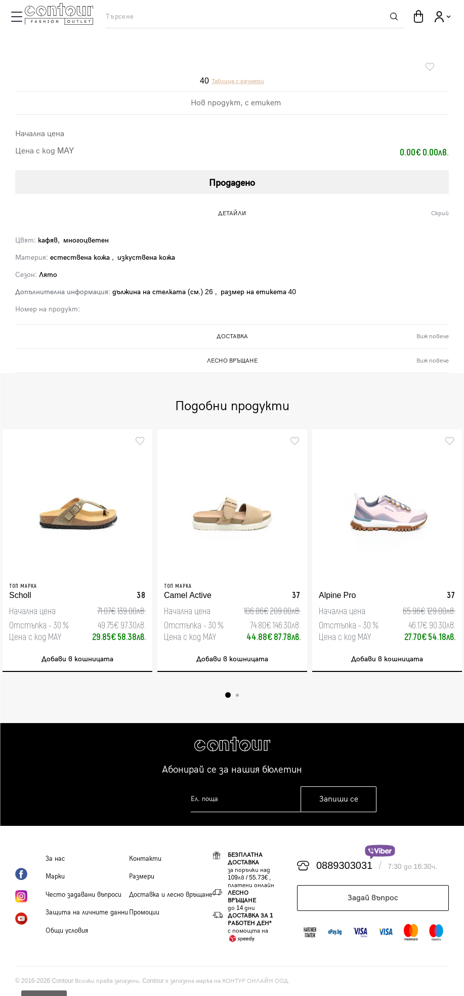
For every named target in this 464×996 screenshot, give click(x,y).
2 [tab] (237, 695)
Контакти (145, 859)
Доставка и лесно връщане (171, 895)
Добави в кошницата (77, 659)
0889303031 (344, 866)
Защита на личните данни (87, 912)
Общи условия (67, 931)
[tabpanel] (77, 550)
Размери (141, 876)
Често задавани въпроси (83, 895)
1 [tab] (228, 695)
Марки (55, 876)
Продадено (232, 183)
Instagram (30, 896)
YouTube (30, 918)
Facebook (30, 874)
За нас (55, 859)
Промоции (144, 912)
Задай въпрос (373, 898)
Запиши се (338, 799)
